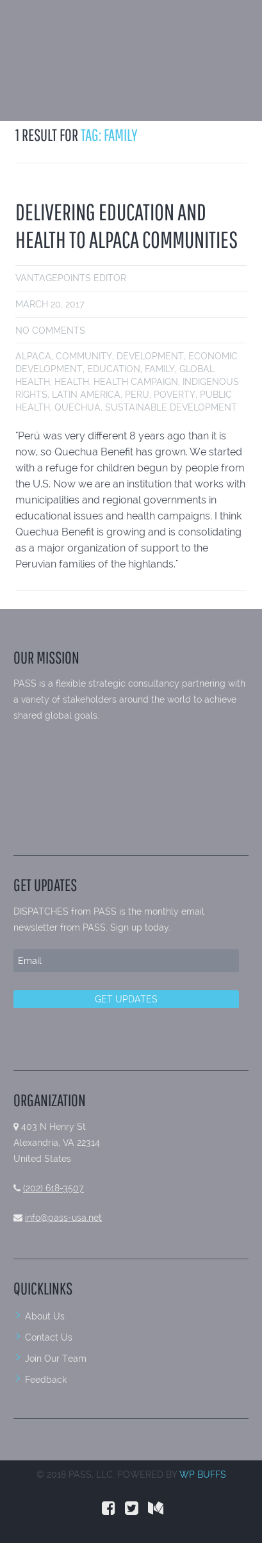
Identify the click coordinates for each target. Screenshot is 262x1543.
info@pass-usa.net (63, 1217)
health (71, 382)
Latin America (86, 394)
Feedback (46, 1380)
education (113, 369)
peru (137, 394)
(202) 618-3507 (53, 1188)
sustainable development (171, 407)
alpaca (33, 356)
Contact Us (48, 1337)
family (160, 369)
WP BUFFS (202, 1474)
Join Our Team (55, 1358)
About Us (45, 1316)
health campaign (136, 382)
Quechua (77, 407)
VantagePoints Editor (70, 278)
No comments (50, 330)
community (84, 356)
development (150, 356)
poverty (174, 394)
